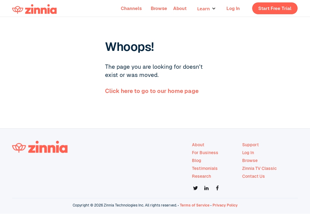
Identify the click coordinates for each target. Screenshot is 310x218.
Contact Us (253, 176)
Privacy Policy (225, 205)
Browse (159, 8)
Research (201, 176)
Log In (233, 8)
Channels (131, 8)
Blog (196, 160)
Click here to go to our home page (152, 91)
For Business (205, 152)
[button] (206, 8)
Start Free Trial (275, 8)
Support (250, 144)
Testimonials (205, 168)
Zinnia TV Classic (259, 168)
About (179, 8)
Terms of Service (194, 205)
